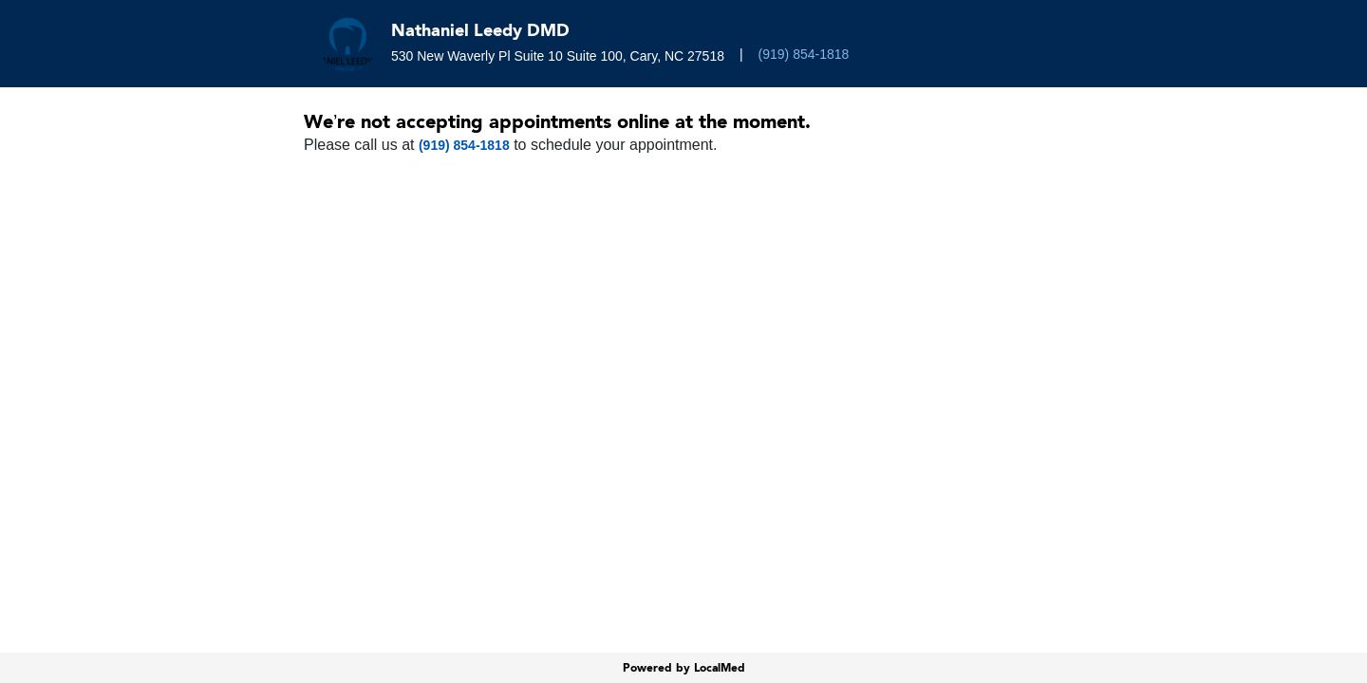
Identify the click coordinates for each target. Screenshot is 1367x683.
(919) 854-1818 (804, 54)
